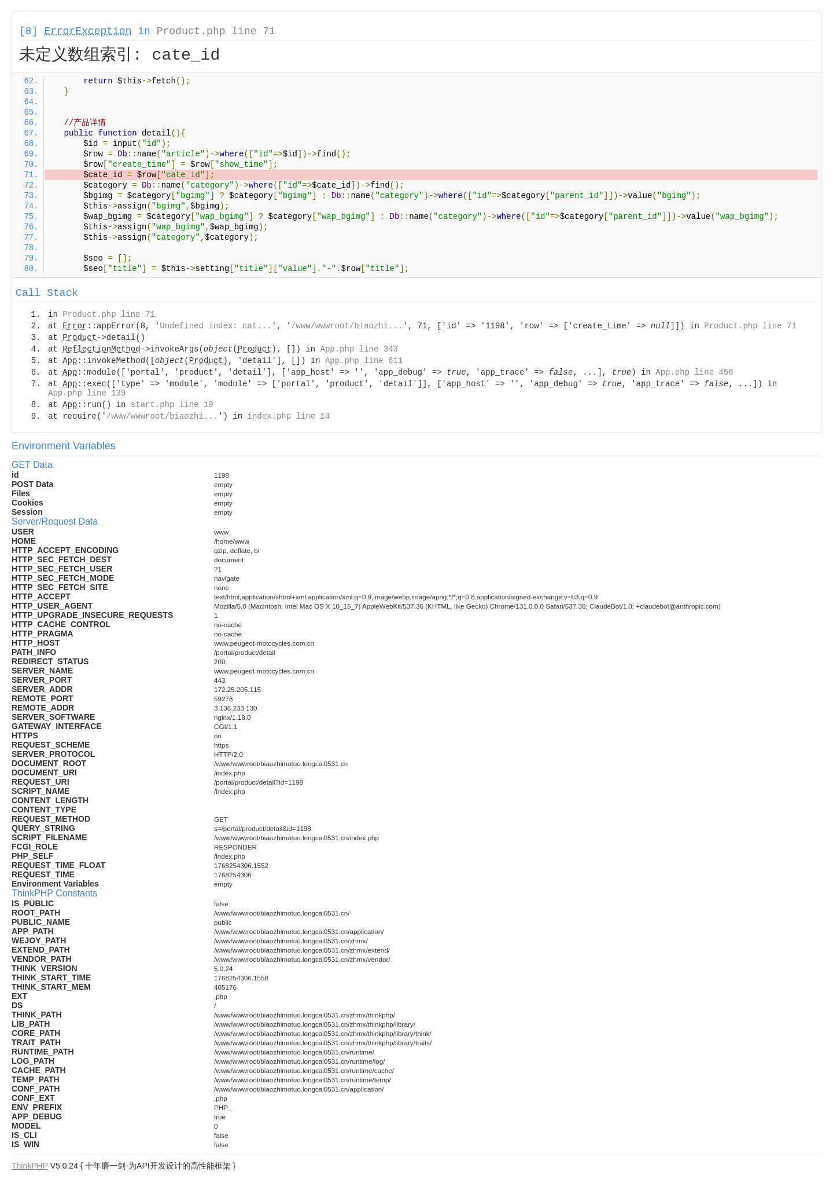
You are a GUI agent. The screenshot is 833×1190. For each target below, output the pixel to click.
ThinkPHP (30, 1165)
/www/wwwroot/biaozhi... (347, 326)
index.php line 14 (288, 416)
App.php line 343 (359, 349)
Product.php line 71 (216, 31)
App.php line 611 (364, 360)
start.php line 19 (172, 404)
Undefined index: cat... (215, 326)
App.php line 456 (694, 372)
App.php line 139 (87, 393)
